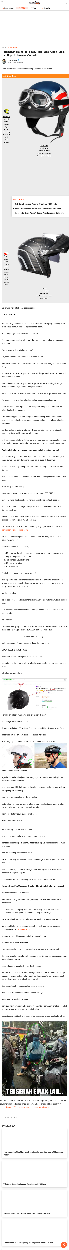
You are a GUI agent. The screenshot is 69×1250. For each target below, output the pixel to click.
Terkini (35, 8)
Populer (47, 8)
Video (23, 8)
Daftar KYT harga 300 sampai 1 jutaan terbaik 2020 (28, 1107)
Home (4, 47)
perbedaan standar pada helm (15, 530)
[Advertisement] (34, 28)
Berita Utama (8, 8)
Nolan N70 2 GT (24, 929)
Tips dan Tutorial (9, 1117)
